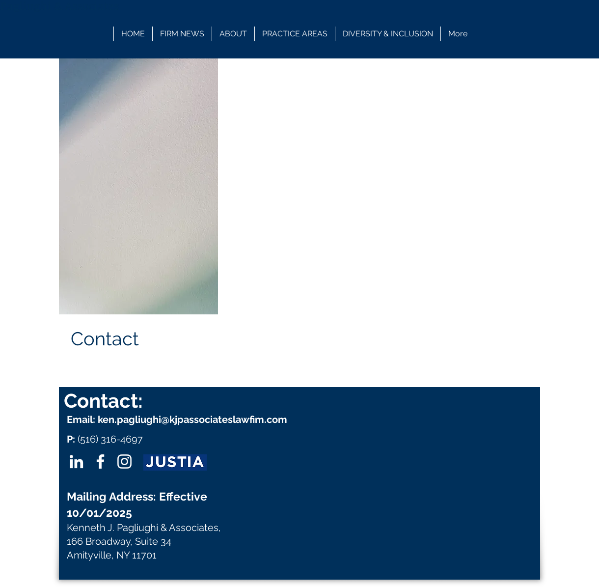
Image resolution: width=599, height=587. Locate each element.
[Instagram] (124, 461)
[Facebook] (100, 461)
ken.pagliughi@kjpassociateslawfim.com (192, 419)
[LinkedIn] (76, 461)
